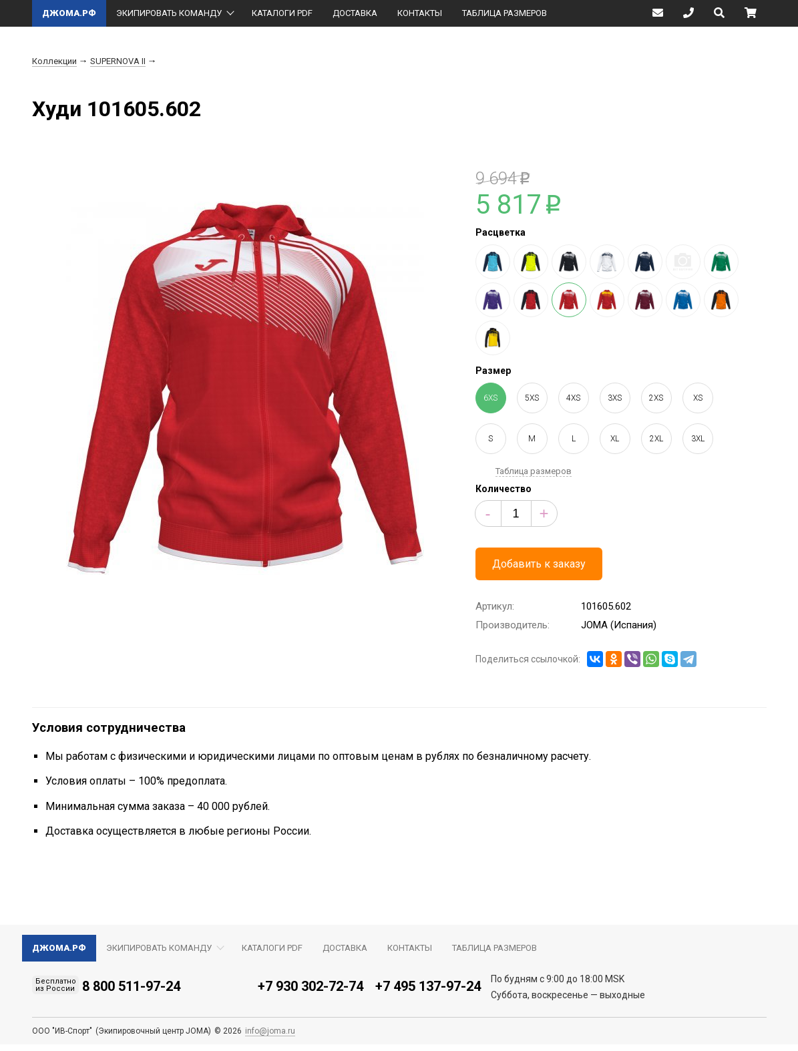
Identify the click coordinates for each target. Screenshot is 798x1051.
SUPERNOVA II (118, 61)
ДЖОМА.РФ (69, 13)
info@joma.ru (270, 1031)
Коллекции (54, 61)
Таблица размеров (533, 471)
